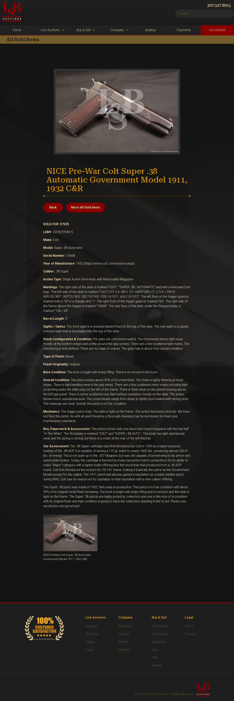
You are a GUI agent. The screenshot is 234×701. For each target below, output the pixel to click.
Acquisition (159, 642)
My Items (91, 634)
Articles (124, 642)
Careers (124, 634)
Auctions (91, 626)
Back (53, 207)
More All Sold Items (85, 207)
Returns (157, 665)
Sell (154, 650)
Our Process (160, 634)
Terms (189, 626)
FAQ (154, 657)
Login (89, 650)
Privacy (190, 634)
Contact (124, 650)
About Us (125, 626)
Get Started (160, 626)
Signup (90, 642)
